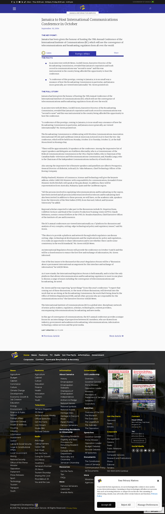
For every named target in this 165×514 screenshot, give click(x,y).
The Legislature (92, 422)
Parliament (15, 472)
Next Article (116, 336)
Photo (110, 461)
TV (51, 355)
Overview (89, 379)
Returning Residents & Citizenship (69, 430)
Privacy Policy (72, 508)
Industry (14, 431)
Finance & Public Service (17, 413)
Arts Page (39, 440)
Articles (110, 427)
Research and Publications (119, 458)
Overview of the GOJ (94, 412)
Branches (88, 408)
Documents (90, 457)
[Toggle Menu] (15, 8)
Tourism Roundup (43, 472)
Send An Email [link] (138, 441)
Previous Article (51, 336)
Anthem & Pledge (69, 400)
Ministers (89, 391)
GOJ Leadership (91, 374)
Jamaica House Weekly (45, 415)
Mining (13, 456)
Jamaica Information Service (82, 13)
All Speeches (90, 453)
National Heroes (68, 403)
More (61, 482)
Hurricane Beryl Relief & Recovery (62, 359)
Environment (16, 409)
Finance (38, 387)
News (34, 355)
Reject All (126, 505)
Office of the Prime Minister (19, 464)
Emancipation (67, 382)
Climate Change (17, 390)
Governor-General (93, 382)
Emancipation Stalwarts (67, 386)
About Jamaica (66, 374)
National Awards (68, 410)
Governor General (18, 421)
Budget (13, 377)
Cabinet (13, 381)
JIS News (39, 412)
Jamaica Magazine (43, 409)
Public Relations (114, 448)
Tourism (13, 484)
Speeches (89, 432)
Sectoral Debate (42, 431)
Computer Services (115, 455)
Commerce (15, 384)
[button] (158, 480)
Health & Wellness (18, 425)
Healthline (39, 463)
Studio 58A (40, 428)
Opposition (15, 468)
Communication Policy (95, 468)
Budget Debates (92, 446)
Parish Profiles (67, 422)
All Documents (91, 471)
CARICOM (65, 489)
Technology (15, 481)
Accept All (106, 505)
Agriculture (15, 374)
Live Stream (40, 425)
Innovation (39, 394)
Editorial (110, 464)
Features (43, 355)
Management (113, 439)
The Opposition (92, 428)
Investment (15, 437)
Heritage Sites (67, 413)
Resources (64, 467)
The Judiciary (91, 425)
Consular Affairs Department (67, 452)
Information (84, 355)
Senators (89, 400)
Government (98, 355)
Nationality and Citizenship (67, 458)
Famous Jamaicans (69, 425)
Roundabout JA (42, 479)
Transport (14, 488)
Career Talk (40, 447)
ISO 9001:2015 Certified (117, 471)
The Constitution (92, 461)
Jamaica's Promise (43, 466)
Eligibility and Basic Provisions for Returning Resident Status (69, 443)
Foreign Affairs (82, 53)
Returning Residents (70, 436)
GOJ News (39, 460)
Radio (57, 355)
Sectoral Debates (92, 449)
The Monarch (91, 415)
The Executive (91, 419)
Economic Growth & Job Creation (19, 398)
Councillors (90, 404)
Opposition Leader (93, 388)
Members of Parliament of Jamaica (95, 396)
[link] (12, 2)
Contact (40, 359)
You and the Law (42, 482)
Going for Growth (42, 456)
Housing (14, 428)
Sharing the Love (42, 476)
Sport (12, 478)
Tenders (110, 468)
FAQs (63, 477)
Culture (13, 387)
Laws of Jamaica (92, 464)
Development (16, 394)
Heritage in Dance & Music (70, 417)
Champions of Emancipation (67, 392)
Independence (67, 397)
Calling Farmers (42, 444)
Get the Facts (69, 355)
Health (38, 390)
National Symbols (68, 406)
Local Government (18, 453)
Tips (62, 474)
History (64, 379)
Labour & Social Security (21, 444)
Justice (13, 441)
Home (26, 355)
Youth (13, 491)
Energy (13, 406)
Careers (110, 442)
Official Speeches (42, 419)
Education (14, 403)
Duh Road (39, 450)
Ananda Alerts (67, 492)
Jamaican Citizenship (70, 463)
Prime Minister (91, 385)
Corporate (29, 359)
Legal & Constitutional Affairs (20, 448)
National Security (17, 459)
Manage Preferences (148, 505)
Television (111, 420)
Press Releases (17, 475)
